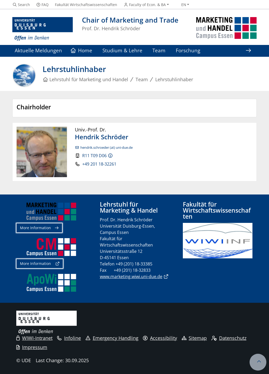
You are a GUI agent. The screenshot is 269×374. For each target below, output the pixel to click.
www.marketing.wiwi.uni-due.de (131, 276)
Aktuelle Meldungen (38, 50)
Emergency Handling (112, 338)
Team (158, 50)
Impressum (31, 347)
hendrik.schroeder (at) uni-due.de (106, 147)
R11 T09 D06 (94, 155)
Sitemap (194, 338)
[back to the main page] (226, 29)
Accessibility (160, 338)
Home (81, 50)
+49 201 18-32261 (99, 164)
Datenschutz (228, 338)
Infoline (69, 338)
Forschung (188, 50)
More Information (35, 227)
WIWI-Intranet (34, 338)
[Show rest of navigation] (248, 51)
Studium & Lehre (122, 50)
